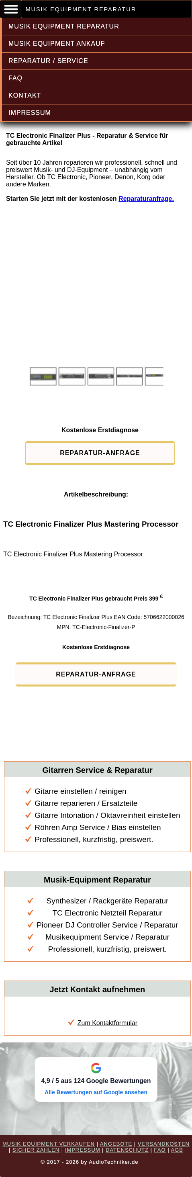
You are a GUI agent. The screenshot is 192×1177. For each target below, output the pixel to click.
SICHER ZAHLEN (35, 1150)
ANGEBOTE (116, 1144)
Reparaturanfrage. (146, 198)
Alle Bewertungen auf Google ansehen (96, 1092)
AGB (177, 1150)
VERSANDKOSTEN (164, 1144)
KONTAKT (24, 95)
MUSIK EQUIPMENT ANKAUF (56, 43)
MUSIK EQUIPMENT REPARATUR (63, 26)
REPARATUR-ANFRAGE (100, 453)
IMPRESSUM (29, 112)
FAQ (15, 78)
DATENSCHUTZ (127, 1150)
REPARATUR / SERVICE (48, 60)
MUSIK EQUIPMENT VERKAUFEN (48, 1144)
